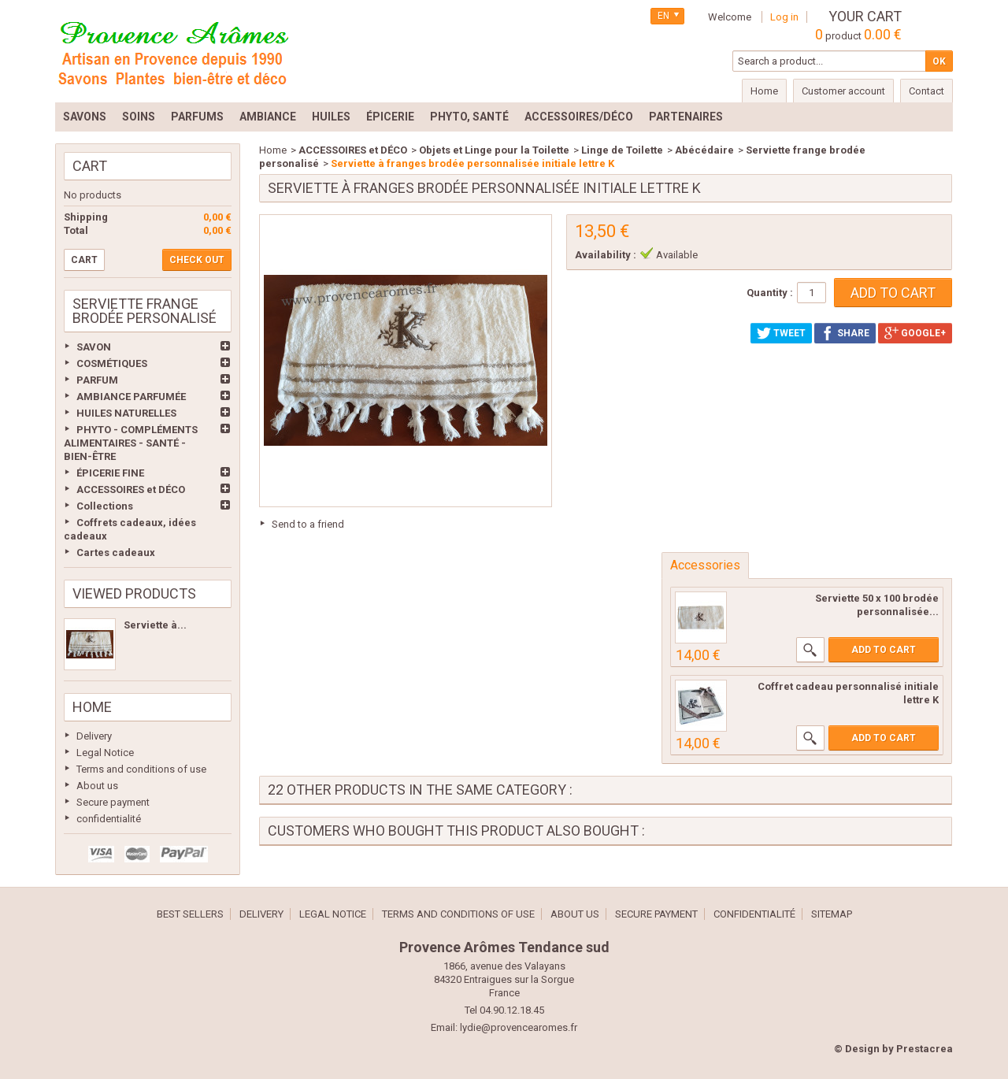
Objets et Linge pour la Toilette (494, 150)
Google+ (915, 333)
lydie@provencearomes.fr (518, 1027)
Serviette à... (155, 625)
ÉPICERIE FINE (110, 473)
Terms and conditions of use (141, 769)
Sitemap (831, 914)
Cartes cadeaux (115, 552)
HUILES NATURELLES (126, 413)
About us (97, 786)
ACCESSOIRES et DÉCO (130, 489)
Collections (104, 506)
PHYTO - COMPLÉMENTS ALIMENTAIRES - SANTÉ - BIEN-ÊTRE (131, 443)
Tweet (781, 333)
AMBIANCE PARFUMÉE (131, 396)
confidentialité (108, 819)
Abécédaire (704, 150)
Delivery (94, 736)
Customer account (843, 91)
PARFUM (97, 380)
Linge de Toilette (622, 150)
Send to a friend (308, 524)
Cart (89, 166)
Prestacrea (924, 1049)
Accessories (705, 565)
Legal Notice (105, 752)
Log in (784, 17)
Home (92, 707)
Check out (196, 259)
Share (845, 333)
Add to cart (883, 649)
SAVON (93, 347)
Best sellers (190, 914)
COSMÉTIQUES (111, 363)
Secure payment (113, 802)
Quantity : (770, 292)
